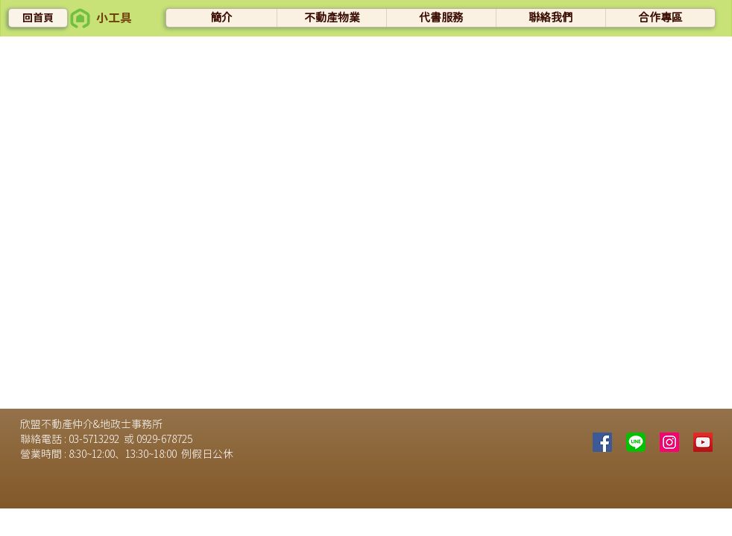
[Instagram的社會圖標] (669, 442)
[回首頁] (38, 18)
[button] (80, 18)
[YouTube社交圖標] (703, 442)
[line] (636, 442)
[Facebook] (602, 442)
